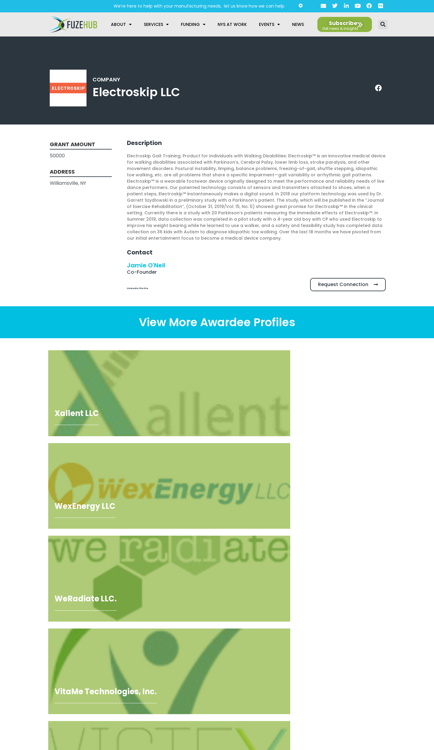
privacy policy (58, 686)
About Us (215, 650)
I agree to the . (45, 686)
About (121, 24)
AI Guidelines (214, 678)
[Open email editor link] (402, 614)
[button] (383, 24)
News (298, 24)
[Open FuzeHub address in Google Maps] (383, 602)
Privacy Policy (214, 659)
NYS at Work (232, 24)
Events (269, 24)
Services (156, 24)
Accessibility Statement (215, 669)
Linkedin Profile (146, 287)
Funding (193, 24)
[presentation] (53, 665)
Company (108, 79)
